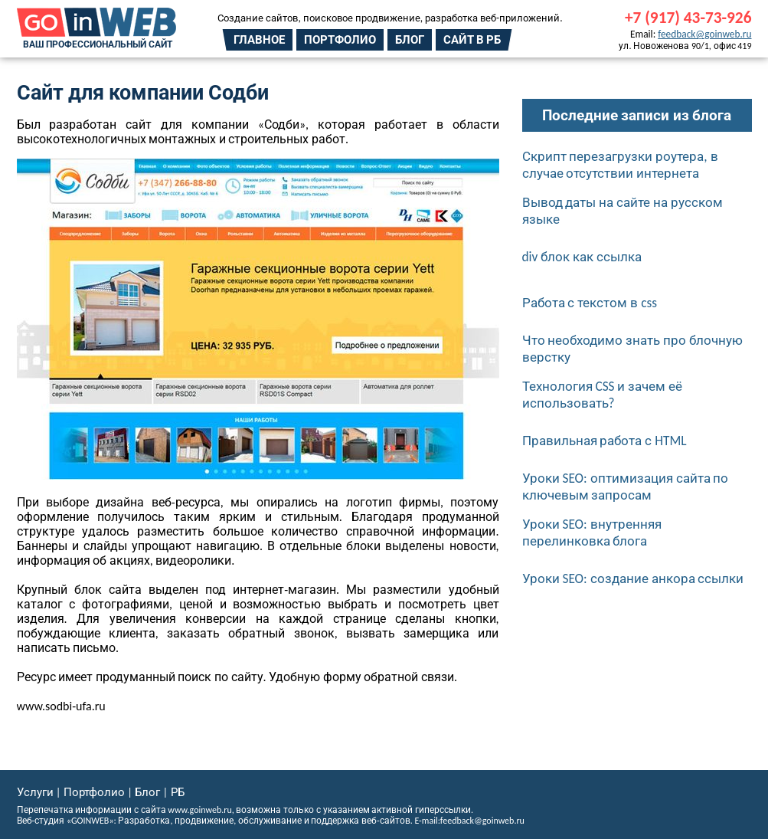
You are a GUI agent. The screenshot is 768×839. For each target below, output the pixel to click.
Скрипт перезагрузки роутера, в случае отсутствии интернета (620, 165)
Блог (409, 40)
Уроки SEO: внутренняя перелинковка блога (592, 532)
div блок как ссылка (582, 256)
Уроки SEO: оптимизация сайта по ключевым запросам (625, 486)
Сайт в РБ (472, 40)
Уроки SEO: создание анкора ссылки (633, 578)
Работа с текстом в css (590, 302)
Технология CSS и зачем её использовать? (602, 394)
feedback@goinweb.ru (704, 34)
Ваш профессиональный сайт (97, 44)
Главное (259, 40)
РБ (178, 792)
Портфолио (340, 40)
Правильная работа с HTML (604, 440)
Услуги (35, 792)
